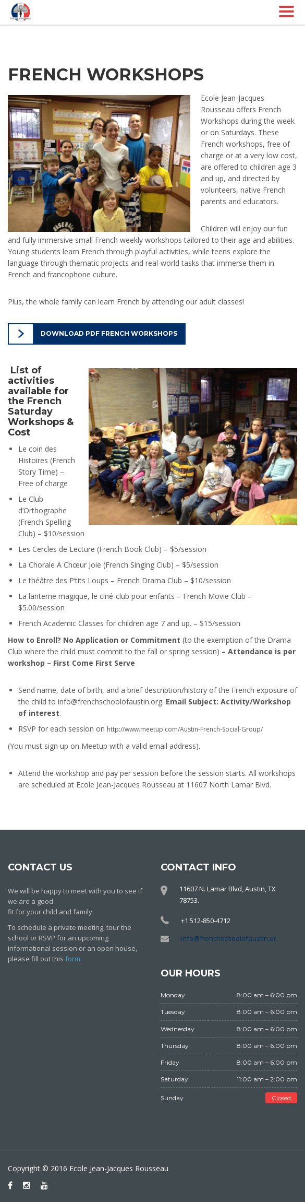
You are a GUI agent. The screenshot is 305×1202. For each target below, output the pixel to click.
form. (73, 958)
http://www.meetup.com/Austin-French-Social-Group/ (185, 729)
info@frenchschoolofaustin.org (230, 938)
